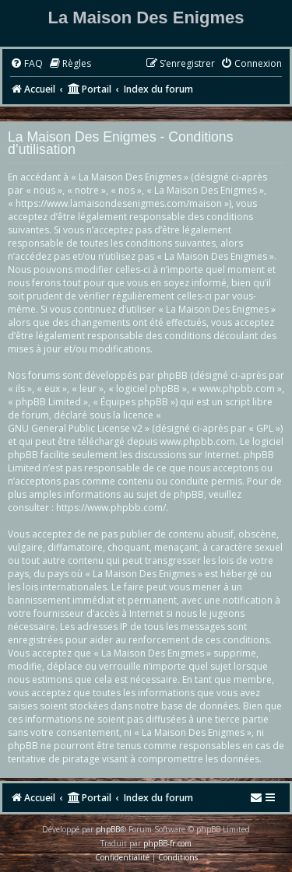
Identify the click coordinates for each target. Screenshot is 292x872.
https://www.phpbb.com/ (111, 507)
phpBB (108, 829)
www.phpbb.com (197, 441)
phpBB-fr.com (167, 843)
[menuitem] (26, 64)
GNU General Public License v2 (75, 428)
